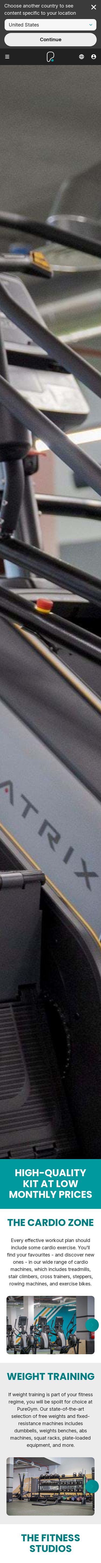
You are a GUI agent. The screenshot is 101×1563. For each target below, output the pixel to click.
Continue (50, 39)
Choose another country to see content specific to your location (40, 9)
